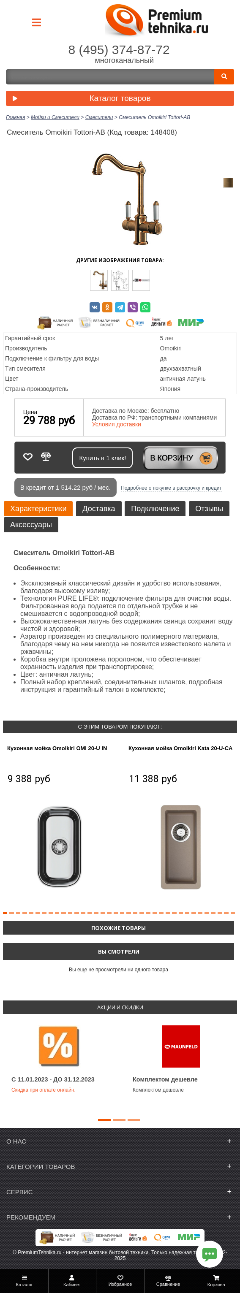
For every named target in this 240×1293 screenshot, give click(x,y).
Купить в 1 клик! (102, 457)
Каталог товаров (79, 99)
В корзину (171, 458)
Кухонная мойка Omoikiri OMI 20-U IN (57, 748)
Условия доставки (116, 424)
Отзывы (209, 508)
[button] (5, 913)
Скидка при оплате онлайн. (43, 1090)
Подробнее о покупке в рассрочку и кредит (171, 488)
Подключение (155, 508)
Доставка (98, 508)
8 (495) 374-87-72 (118, 50)
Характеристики (38, 508)
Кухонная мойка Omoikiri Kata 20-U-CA (180, 748)
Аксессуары (31, 524)
